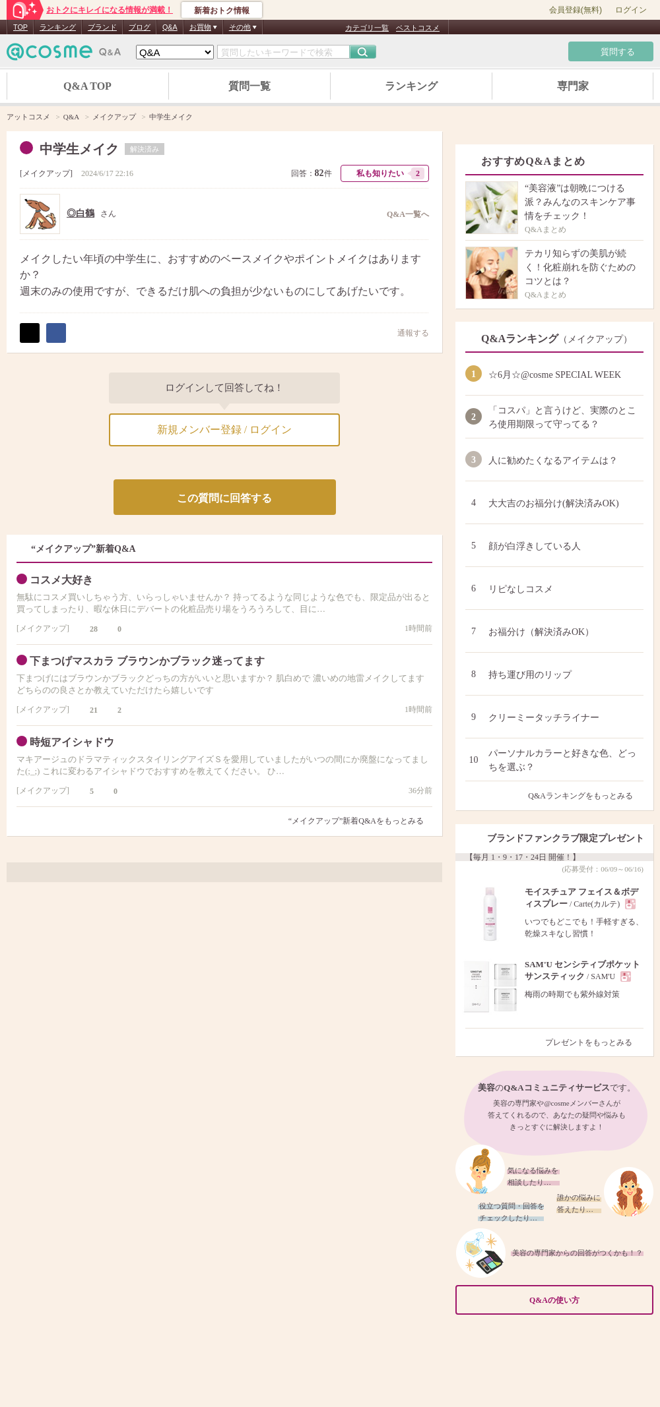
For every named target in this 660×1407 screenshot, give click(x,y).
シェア (56, 333)
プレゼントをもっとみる (594, 1042)
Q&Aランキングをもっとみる (586, 795)
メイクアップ (46, 173)
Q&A (170, 27)
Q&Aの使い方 (587, 1300)
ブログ (139, 27)
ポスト (30, 333)
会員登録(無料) (575, 10)
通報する (406, 333)
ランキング (58, 27)
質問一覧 (249, 86)
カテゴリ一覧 (367, 28)
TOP (20, 27)
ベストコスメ (418, 28)
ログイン (631, 10)
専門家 (573, 86)
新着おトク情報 (221, 10)
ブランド (102, 27)
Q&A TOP (87, 86)
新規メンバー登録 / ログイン (224, 429)
